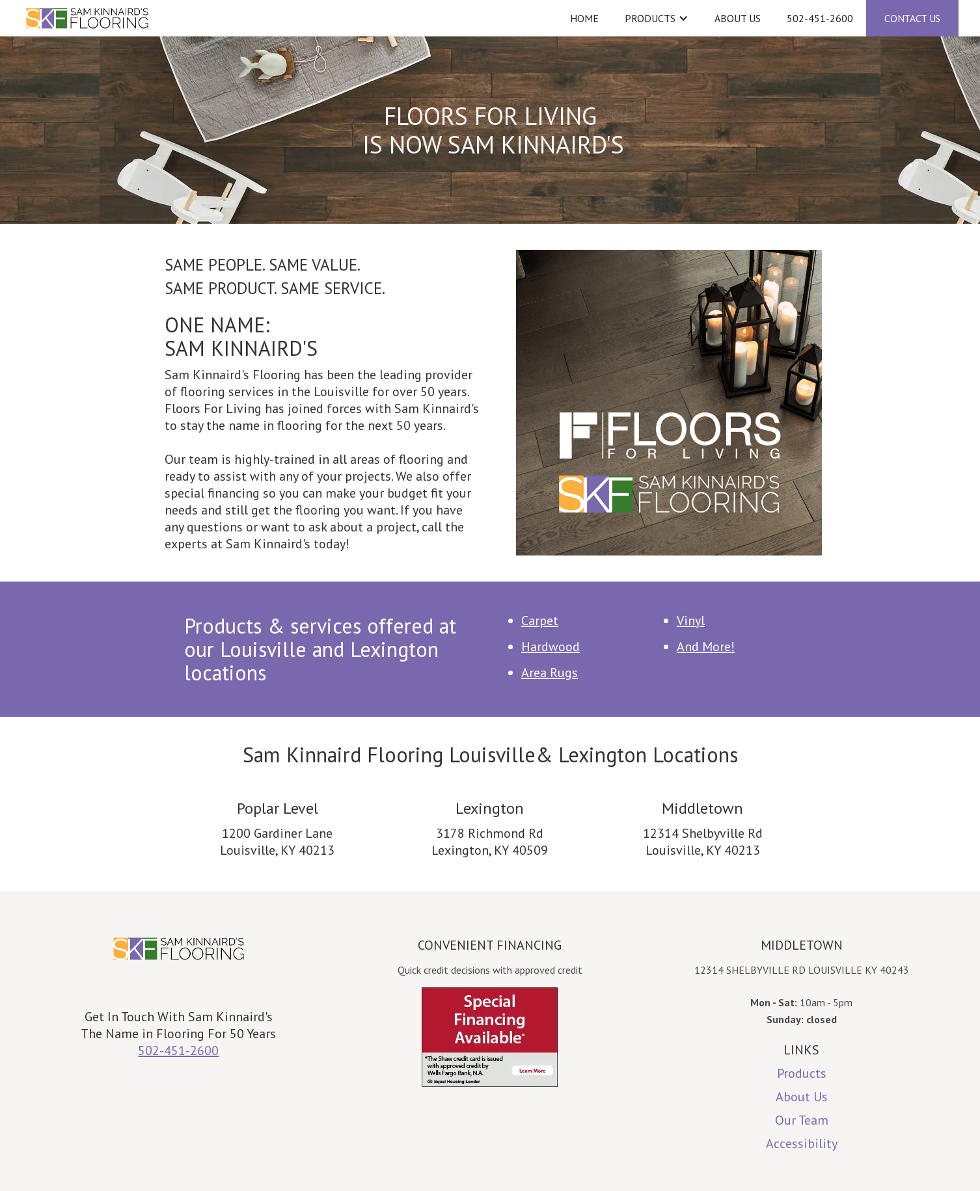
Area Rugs (549, 672)
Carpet (539, 620)
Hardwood (550, 646)
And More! (706, 646)
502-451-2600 (820, 18)
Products (801, 1073)
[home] (258, 18)
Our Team (801, 1120)
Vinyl (691, 620)
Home (584, 18)
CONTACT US (912, 18)
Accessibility (801, 1143)
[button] (656, 18)
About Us (738, 18)
